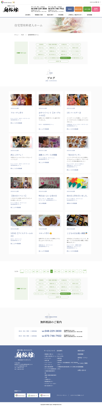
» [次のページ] (80, 271)
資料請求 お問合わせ (96, 9)
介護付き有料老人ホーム (50, 356)
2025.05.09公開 (71, 191)
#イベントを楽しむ (75, 51)
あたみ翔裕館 (42, 203)
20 (37, 271)
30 (48, 271)
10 (33, 271)
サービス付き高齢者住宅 (50, 369)
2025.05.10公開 (43, 191)
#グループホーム (64, 47)
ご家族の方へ (48, 379)
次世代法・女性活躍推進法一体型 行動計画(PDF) (67, 363)
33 (59, 271)
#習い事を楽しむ (52, 54)
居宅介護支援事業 (49, 366)
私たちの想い (60, 356)
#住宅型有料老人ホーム (65, 58)
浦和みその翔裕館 (72, 203)
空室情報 (60, 15)
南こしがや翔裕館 (44, 129)
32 (55, 271)
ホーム (16, 34)
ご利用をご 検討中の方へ (75, 15)
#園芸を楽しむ (64, 54)
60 (73, 271)
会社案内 (27, 15)
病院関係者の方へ (49, 381)
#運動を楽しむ (52, 47)
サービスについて (49, 351)
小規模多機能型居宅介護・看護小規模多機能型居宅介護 (50, 374)
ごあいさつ (60, 354)
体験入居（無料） (78, 9)
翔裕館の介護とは (49, 354)
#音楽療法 (41, 44)
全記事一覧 (58, 61)
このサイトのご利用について (77, 395)
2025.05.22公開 (43, 108)
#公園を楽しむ (64, 51)
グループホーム (48, 364)
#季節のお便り (75, 47)
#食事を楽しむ (41, 54)
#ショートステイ (75, 44)
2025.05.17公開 (43, 150)
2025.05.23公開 (14, 108)
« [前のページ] (26, 271)
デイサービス (48, 358)
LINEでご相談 (87, 9)
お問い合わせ (82, 370)
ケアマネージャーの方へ (50, 383)
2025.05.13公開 (14, 191)
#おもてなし (41, 47)
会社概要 (59, 360)
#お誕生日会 (64, 44)
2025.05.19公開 (14, 150)
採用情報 (89, 15)
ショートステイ (48, 362)
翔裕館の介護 (38, 15)
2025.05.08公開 (71, 229)
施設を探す (50, 15)
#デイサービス (75, 54)
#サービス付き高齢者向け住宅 (52, 58)
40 (66, 271)
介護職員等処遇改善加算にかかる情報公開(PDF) (67, 368)
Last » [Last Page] (84, 271)
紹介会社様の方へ (49, 385)
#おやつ (41, 51)
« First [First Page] (21, 271)
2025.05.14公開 (71, 150)
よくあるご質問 (82, 363)
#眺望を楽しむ (52, 51)
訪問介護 (47, 360)
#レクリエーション (39, 58)
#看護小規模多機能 (52, 44)
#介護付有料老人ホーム (77, 58)
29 (44, 271)
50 (69, 271)
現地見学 (70, 9)
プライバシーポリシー (62, 395)
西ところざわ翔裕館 (16, 123)
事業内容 (59, 358)
